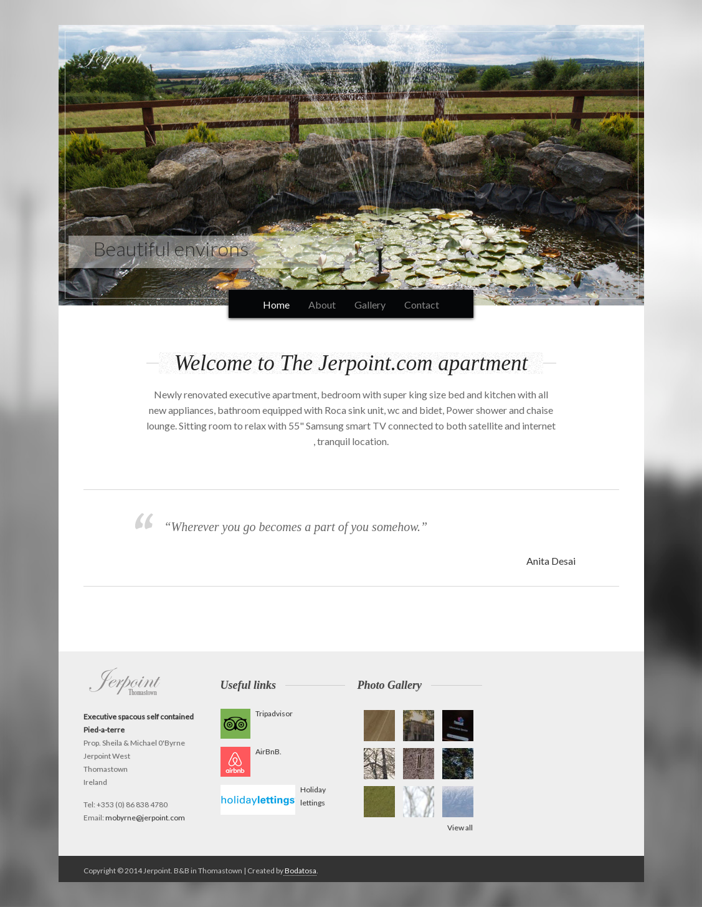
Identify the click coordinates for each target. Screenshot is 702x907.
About (322, 304)
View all (460, 827)
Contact (421, 304)
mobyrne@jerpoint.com (145, 817)
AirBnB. (268, 751)
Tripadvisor (274, 713)
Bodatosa (299, 870)
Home (276, 304)
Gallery (370, 304)
